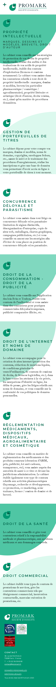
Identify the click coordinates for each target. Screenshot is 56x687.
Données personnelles (15, 670)
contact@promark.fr (12, 664)
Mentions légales (12, 674)
